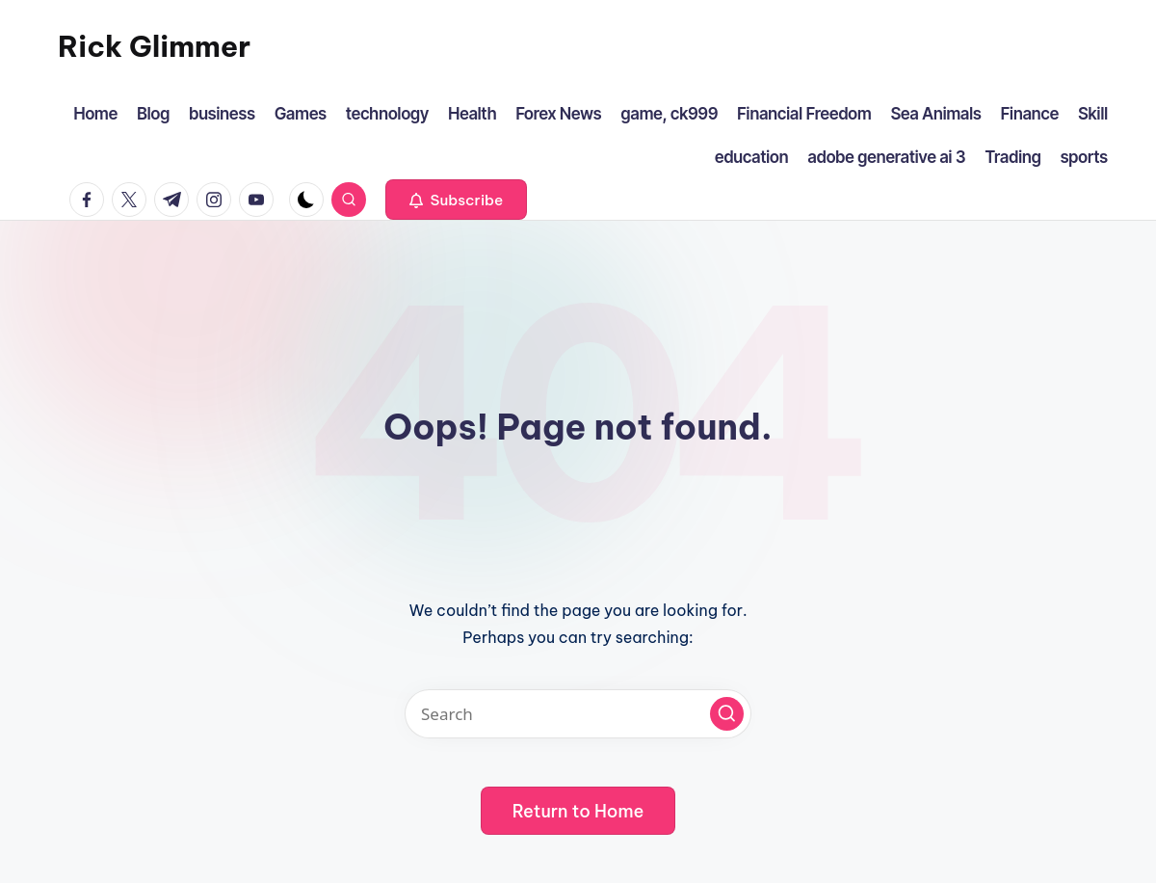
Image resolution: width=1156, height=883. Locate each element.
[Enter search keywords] (578, 713)
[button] (456, 199)
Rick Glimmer (154, 46)
